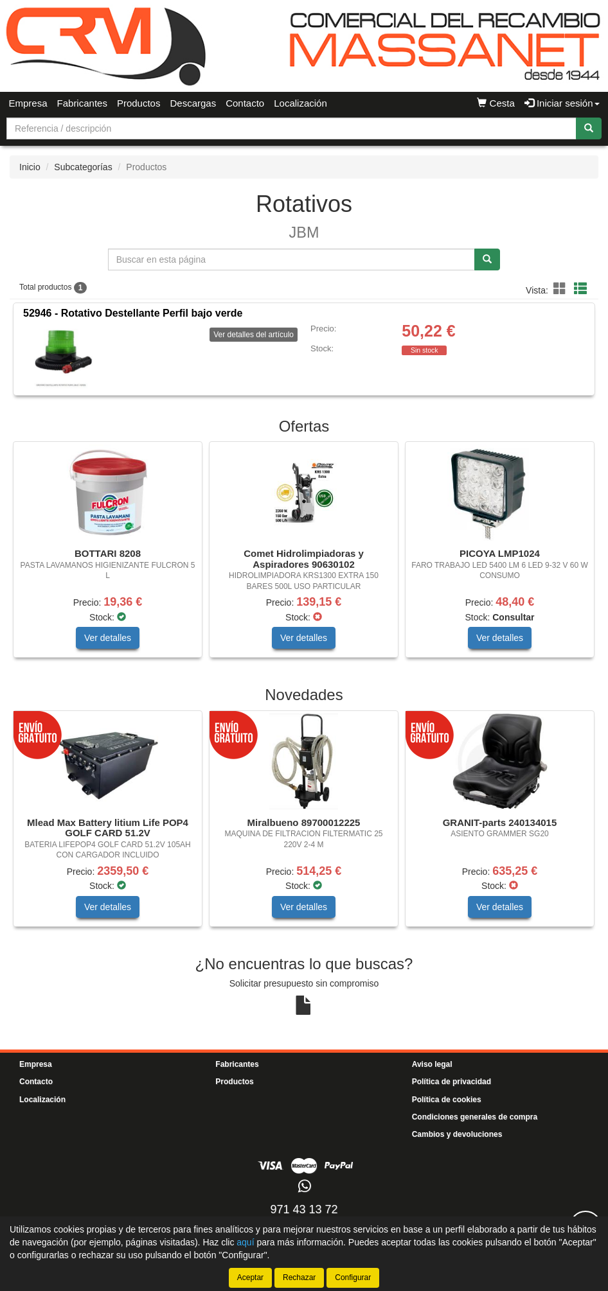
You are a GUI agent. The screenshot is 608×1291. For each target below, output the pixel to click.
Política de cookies (446, 1099)
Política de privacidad (451, 1081)
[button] (561, 289)
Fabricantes (82, 103)
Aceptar (250, 1277)
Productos (139, 103)
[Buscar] (589, 128)
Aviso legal (432, 1064)
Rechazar (299, 1277)
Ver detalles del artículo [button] (253, 334)
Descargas (193, 103)
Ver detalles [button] (107, 638)
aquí (245, 1242)
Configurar (353, 1277)
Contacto (245, 103)
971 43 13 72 (303, 1209)
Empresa (28, 103)
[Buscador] (291, 128)
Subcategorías (83, 167)
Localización (300, 103)
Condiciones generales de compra (474, 1116)
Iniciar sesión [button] (562, 103)
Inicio (29, 167)
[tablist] (304, 556)
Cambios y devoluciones (457, 1134)
